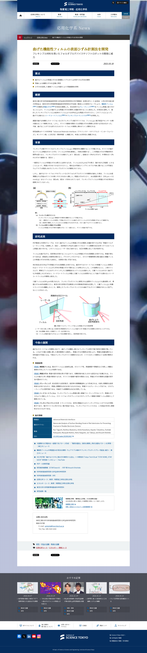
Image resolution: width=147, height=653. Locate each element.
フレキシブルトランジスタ (79, 115)
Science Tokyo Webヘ (118, 635)
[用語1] (36, 367)
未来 (99, 15)
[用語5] (36, 403)
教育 (59, 15)
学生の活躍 (45, 544)
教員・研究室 (80, 15)
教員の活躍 (55, 544)
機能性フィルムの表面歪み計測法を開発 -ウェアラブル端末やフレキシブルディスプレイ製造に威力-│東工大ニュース (74, 451)
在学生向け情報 (116, 638)
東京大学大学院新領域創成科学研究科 (50, 487)
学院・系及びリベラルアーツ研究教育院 (78, 507)
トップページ (20, 15)
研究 (37, 544)
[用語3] (36, 383)
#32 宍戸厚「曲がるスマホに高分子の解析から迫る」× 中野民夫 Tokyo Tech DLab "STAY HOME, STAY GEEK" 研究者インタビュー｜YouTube (74, 458)
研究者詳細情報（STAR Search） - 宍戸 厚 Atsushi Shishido (59, 467)
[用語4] (36, 393)
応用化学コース (41, 547)
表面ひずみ (49, 107)
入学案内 (114, 15)
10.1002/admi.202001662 (62, 436)
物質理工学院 (70, 504)
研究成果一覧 (41, 491)
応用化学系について (38, 15)
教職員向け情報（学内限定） (121, 641)
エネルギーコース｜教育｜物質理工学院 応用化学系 (55, 483)
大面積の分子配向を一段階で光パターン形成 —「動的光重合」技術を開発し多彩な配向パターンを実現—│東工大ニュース (74, 444)
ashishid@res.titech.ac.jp (54, 526)
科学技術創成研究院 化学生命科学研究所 (51, 471)
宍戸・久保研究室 (43, 464)
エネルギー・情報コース (58, 547)
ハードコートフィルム (55, 115)
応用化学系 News (42, 37)
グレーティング (87, 107)
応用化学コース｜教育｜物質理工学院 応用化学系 (54, 479)
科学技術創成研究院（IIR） (47, 475)
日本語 (126, 14)
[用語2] (36, 373)
